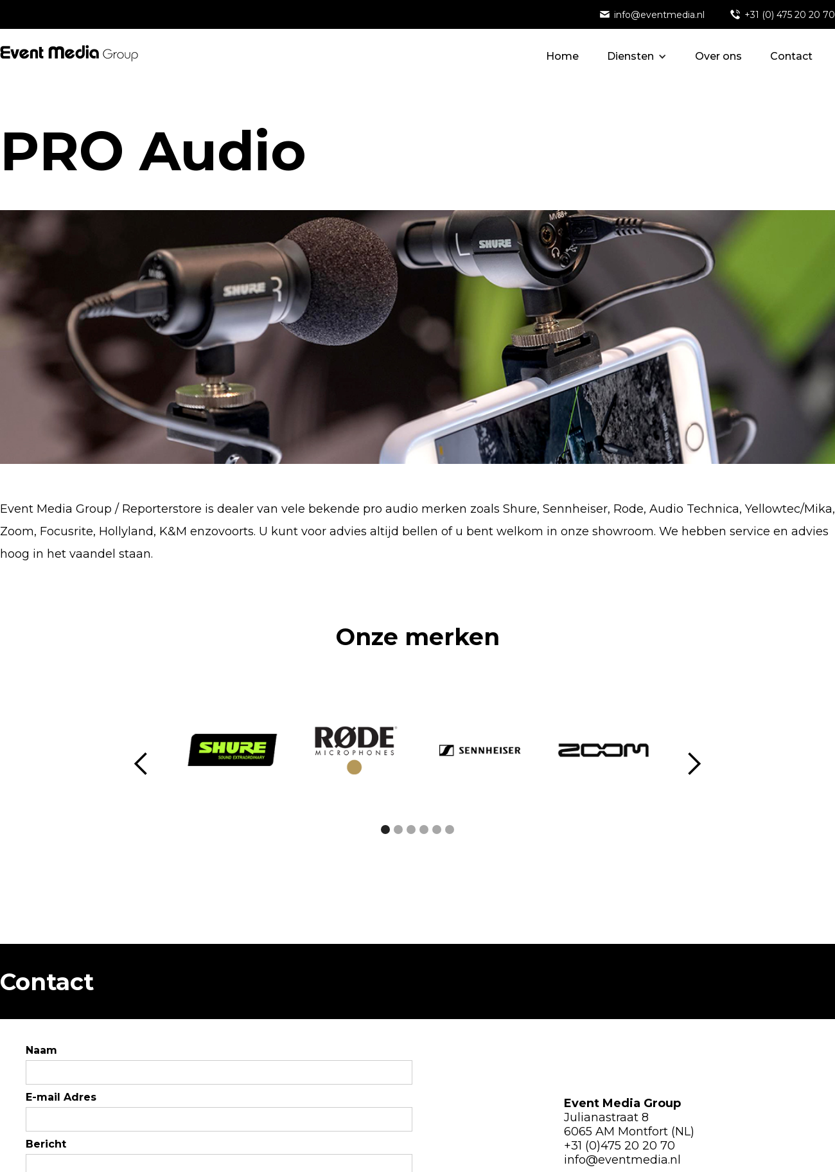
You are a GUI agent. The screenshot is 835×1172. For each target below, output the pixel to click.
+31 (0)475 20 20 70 (619, 1146)
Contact (791, 56)
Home (562, 56)
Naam (41, 1050)
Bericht (46, 1144)
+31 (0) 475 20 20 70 (789, 15)
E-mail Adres (61, 1097)
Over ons (718, 56)
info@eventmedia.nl (659, 15)
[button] (637, 56)
